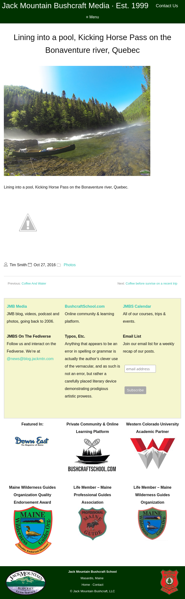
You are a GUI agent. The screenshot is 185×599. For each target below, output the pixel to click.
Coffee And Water (34, 283)
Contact (97, 584)
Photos (70, 265)
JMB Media (17, 306)
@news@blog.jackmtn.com (30, 359)
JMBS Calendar (137, 306)
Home (86, 584)
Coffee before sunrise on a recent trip (151, 283)
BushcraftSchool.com (85, 306)
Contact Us (167, 5)
